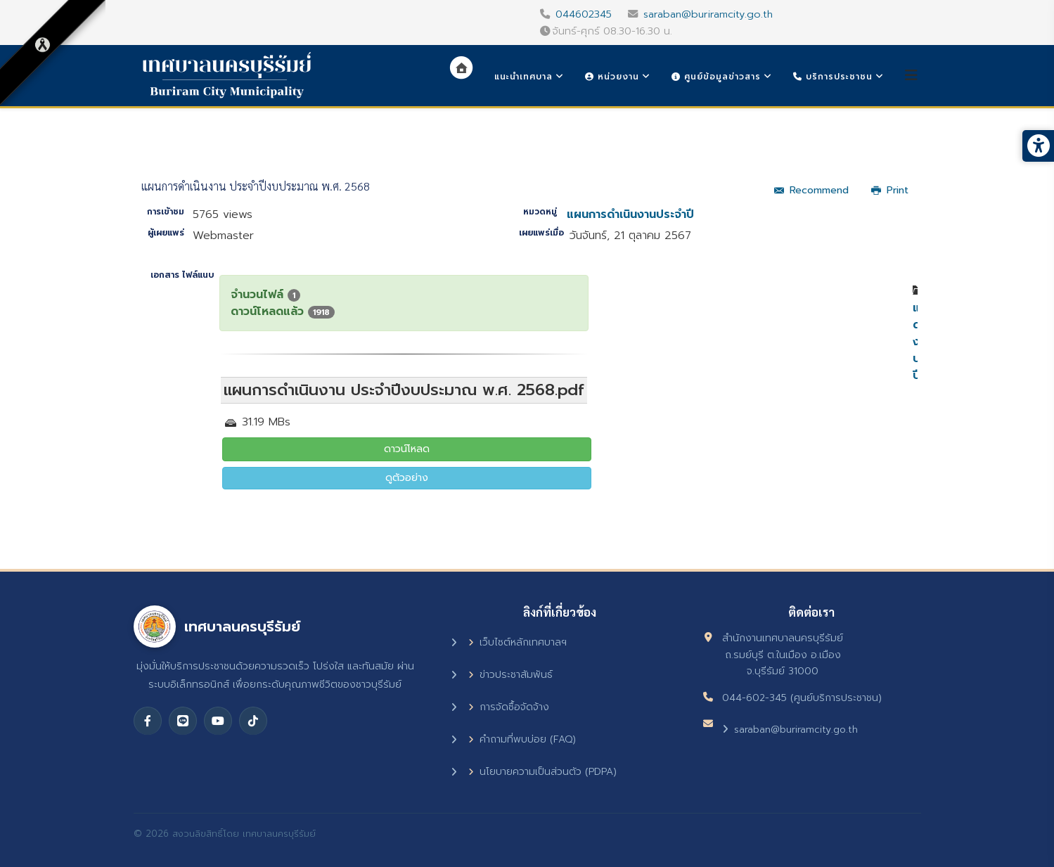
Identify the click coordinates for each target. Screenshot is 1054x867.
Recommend (811, 190)
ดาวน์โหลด (407, 449)
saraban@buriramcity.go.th (708, 14)
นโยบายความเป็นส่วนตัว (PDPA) (542, 771)
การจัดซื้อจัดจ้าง (508, 707)
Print (889, 190)
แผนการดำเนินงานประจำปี (630, 214)
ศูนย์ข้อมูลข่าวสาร (716, 76)
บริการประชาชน (833, 76)
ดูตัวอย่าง (406, 477)
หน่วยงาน (612, 76)
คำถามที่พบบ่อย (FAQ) (522, 739)
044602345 (583, 14)
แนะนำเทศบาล (523, 76)
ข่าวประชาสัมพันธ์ (510, 674)
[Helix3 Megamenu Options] (911, 75)
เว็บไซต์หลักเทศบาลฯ (517, 642)
